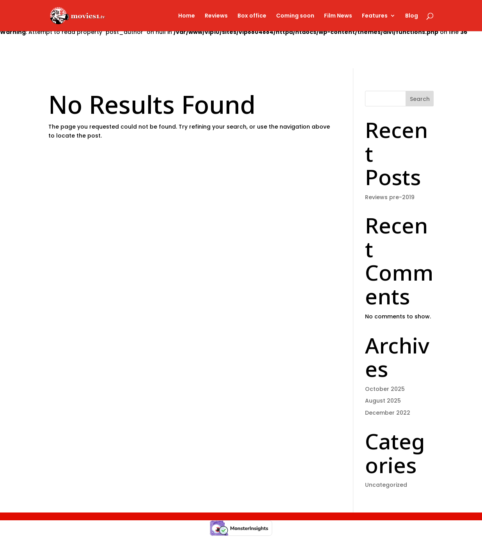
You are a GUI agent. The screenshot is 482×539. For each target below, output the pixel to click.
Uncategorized (386, 485)
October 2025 (385, 389)
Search (420, 99)
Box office (251, 16)
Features (375, 16)
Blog (411, 16)
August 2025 (383, 401)
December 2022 (387, 413)
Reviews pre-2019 (390, 197)
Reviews (216, 16)
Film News (338, 16)
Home (186, 16)
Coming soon (295, 16)
